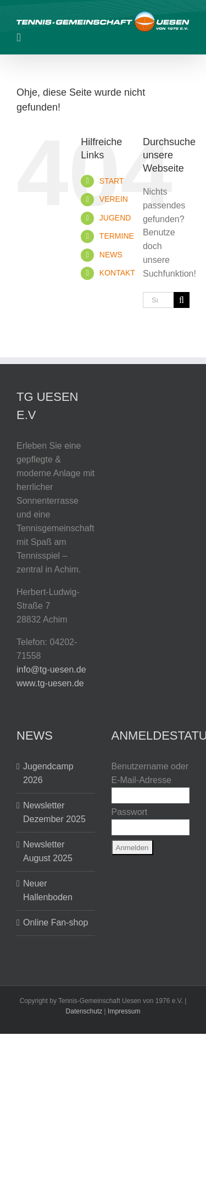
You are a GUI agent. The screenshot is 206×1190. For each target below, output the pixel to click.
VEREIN (113, 199)
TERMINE (116, 236)
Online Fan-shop (55, 922)
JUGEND (115, 217)
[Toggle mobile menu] (18, 37)
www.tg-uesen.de (50, 683)
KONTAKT (117, 272)
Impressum (124, 1011)
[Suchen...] (158, 300)
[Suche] (182, 300)
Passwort (130, 812)
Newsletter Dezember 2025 (54, 812)
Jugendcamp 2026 (48, 773)
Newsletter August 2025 (48, 851)
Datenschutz (84, 1011)
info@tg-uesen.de (51, 669)
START (111, 181)
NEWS (111, 254)
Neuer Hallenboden (48, 890)
